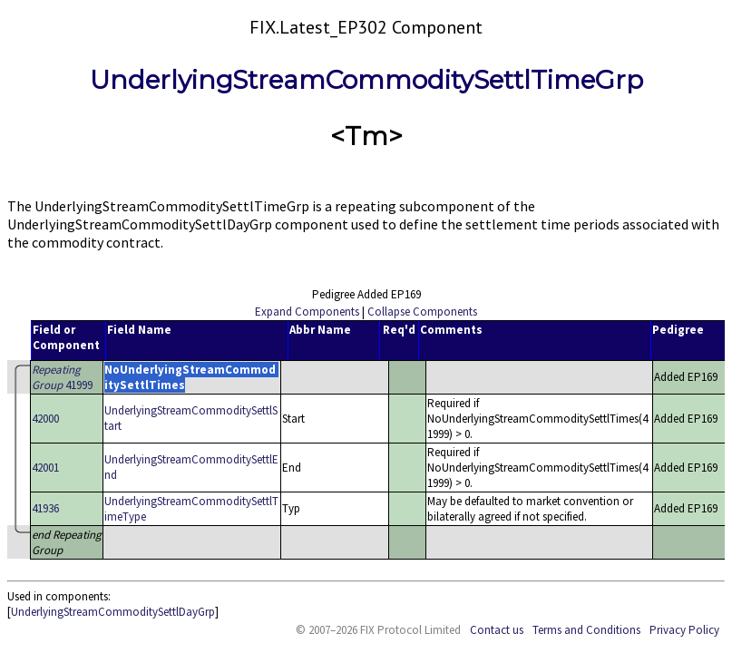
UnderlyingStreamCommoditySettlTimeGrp (366, 79)
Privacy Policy (684, 630)
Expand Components (307, 311)
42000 (45, 418)
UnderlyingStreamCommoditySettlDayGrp (113, 611)
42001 (45, 467)
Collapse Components (422, 311)
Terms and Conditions (586, 630)
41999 (62, 377)
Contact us (496, 630)
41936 (45, 508)
